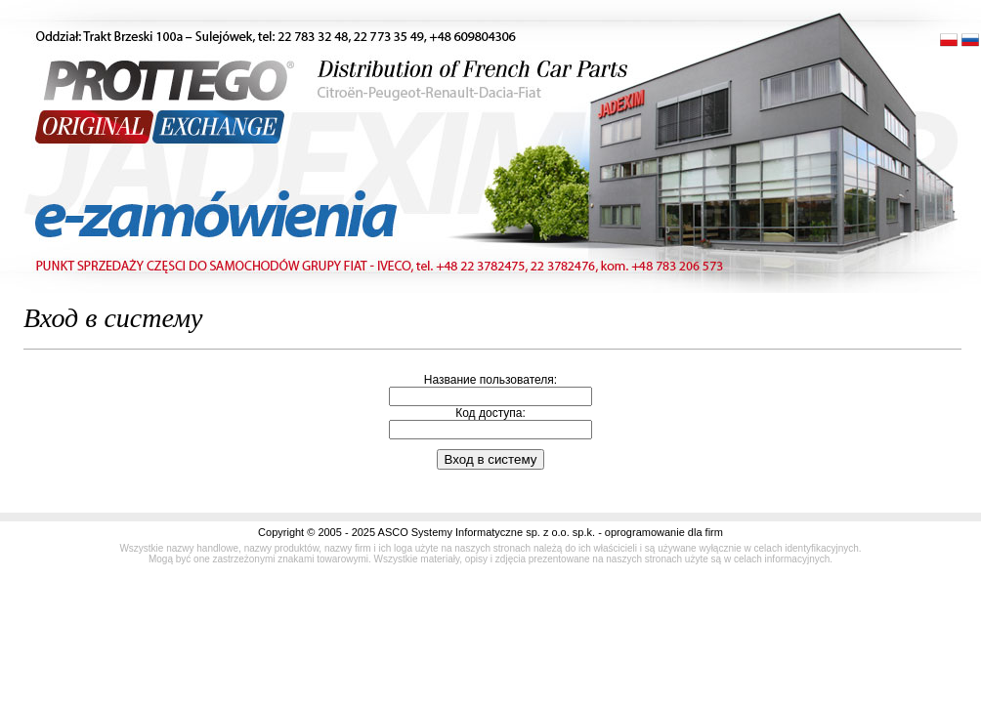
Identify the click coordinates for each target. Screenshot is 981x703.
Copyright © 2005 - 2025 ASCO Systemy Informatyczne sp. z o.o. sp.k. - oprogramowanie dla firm (490, 532)
